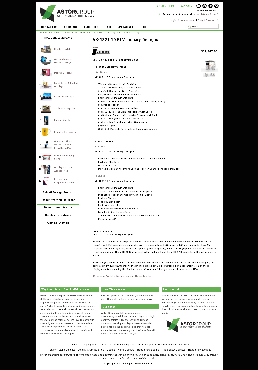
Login (173, 20)
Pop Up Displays (63, 72)
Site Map (184, 344)
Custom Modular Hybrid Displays (64, 33)
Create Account (187, 20)
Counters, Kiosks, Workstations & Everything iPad (64, 144)
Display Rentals (62, 49)
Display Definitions (58, 215)
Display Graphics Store (91, 349)
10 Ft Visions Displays (130, 33)
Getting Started (58, 222)
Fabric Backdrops (64, 96)
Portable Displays (124, 344)
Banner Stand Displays (62, 349)
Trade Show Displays (173, 349)
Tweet (96, 47)
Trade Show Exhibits (199, 349)
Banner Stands (62, 120)
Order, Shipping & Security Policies (157, 344)
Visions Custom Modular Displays (100, 33)
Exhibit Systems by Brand (58, 200)
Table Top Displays (64, 108)
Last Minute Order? (206, 14)
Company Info (89, 344)
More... (150, 299)
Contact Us (105, 344)
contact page (169, 302)
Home (43, 33)
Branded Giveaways (65, 132)
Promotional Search (58, 207)
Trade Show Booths (148, 349)
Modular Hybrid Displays (120, 349)
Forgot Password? (208, 20)
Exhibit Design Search (58, 192)
